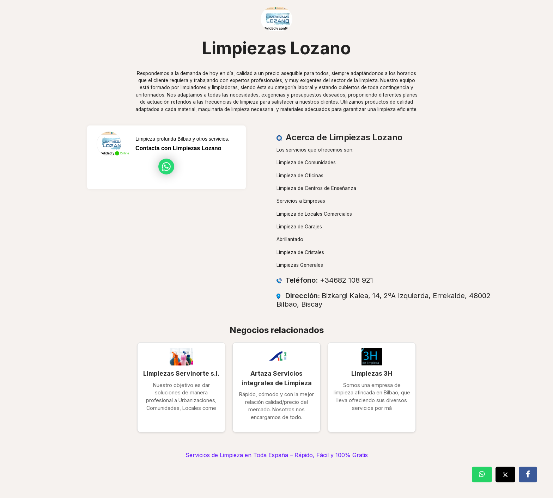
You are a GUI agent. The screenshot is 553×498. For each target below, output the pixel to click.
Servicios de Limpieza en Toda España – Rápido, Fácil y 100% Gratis (277, 455)
